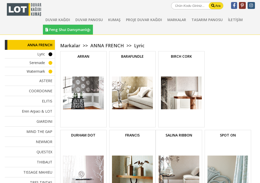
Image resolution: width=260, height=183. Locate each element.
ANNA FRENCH (39, 44)
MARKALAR (176, 19)
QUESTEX (44, 151)
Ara (216, 6)
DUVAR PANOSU (89, 19)
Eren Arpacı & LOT (37, 111)
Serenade (37, 62)
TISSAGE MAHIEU (37, 172)
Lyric (41, 54)
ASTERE (45, 80)
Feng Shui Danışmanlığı (67, 29)
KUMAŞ (114, 19)
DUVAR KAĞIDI (57, 19)
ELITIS (47, 101)
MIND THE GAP (39, 131)
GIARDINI (44, 121)
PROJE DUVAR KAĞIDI (144, 19)
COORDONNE (40, 90)
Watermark (36, 71)
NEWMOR (44, 141)
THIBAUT (44, 162)
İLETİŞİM (235, 19)
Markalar (70, 45)
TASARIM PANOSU (207, 19)
